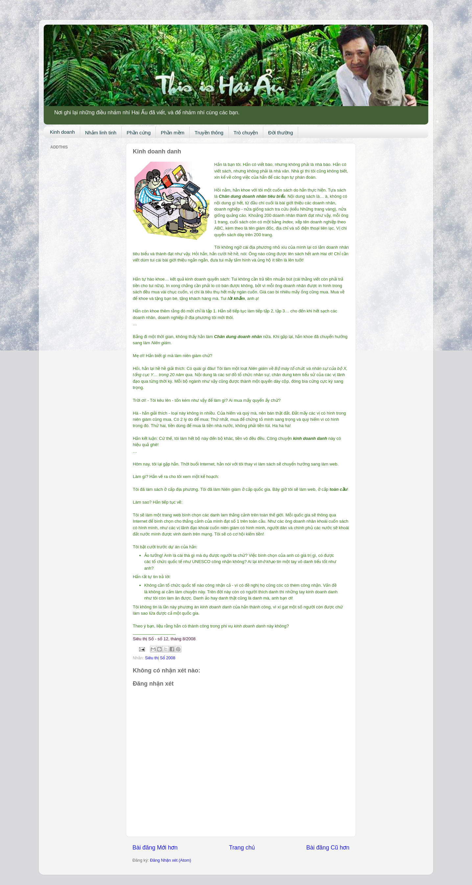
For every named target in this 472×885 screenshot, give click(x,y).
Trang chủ (242, 847)
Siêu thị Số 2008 (160, 658)
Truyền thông (209, 132)
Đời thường (280, 132)
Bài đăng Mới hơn (154, 847)
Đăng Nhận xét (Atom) (170, 860)
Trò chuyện (246, 132)
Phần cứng (139, 132)
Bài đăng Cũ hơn (327, 847)
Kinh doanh (62, 132)
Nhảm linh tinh (101, 132)
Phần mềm (172, 132)
